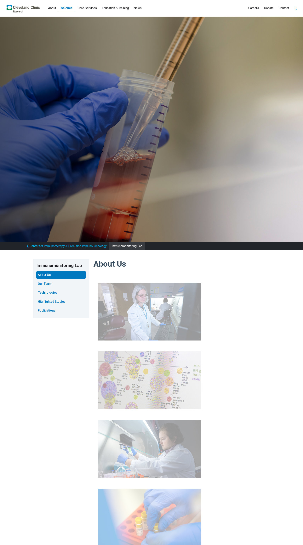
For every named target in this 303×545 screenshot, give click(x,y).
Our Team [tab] (45, 284)
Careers (253, 8)
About (52, 8)
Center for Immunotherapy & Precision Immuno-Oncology (66, 246)
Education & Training (115, 8)
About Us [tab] (44, 275)
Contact (284, 8)
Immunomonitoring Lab (126, 246)
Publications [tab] (46, 310)
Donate (269, 8)
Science (67, 8)
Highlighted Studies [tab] (52, 301)
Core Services (87, 8)
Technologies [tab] (47, 292)
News (138, 8)
